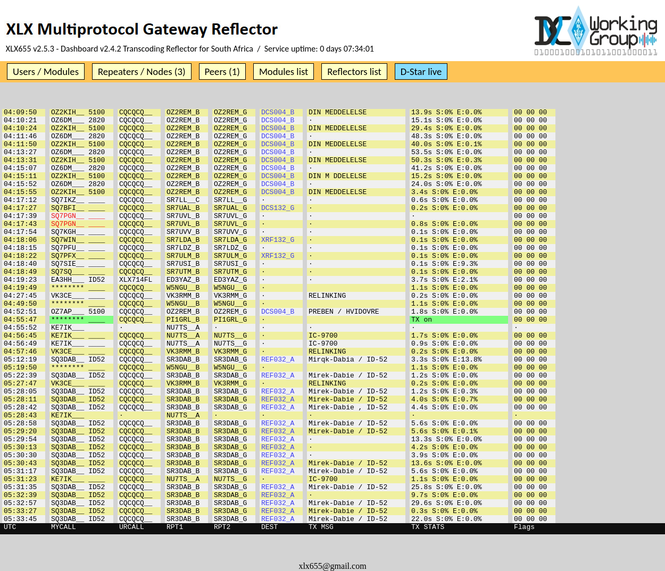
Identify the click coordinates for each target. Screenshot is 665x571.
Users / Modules (46, 71)
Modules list (283, 71)
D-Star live (421, 71)
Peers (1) (222, 71)
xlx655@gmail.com (332, 565)
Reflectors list (354, 71)
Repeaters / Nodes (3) (142, 71)
